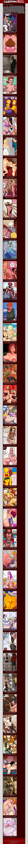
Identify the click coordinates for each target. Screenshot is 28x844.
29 (12, 9)
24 (23, 7)
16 (5, 7)
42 (18, 10)
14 (22, 6)
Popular (19, 12)
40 (13, 10)
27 (8, 9)
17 (8, 7)
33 (21, 9)
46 (5, 11)
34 (23, 9)
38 (9, 10)
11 (15, 6)
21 (16, 7)
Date (23, 12)
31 (16, 9)
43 (20, 10)
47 (8, 11)
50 (14, 11)
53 (21, 11)
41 (16, 10)
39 (11, 10)
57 (8, 12)
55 (3, 12)
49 (12, 11)
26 (5, 9)
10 (13, 6)
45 (3, 11)
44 (22, 10)
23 (21, 7)
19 (12, 7)
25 (3, 9)
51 (16, 11)
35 (3, 10)
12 (18, 6)
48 (10, 11)
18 (10, 7)
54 (23, 11)
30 (14, 9)
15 (3, 7)
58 (10, 12)
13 (20, 6)
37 (7, 10)
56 (5, 12)
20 (14, 7)
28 (10, 9)
